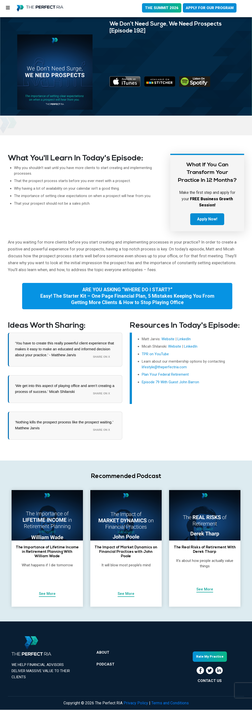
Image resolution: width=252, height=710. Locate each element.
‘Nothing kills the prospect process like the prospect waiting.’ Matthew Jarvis (64, 425)
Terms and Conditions (170, 703)
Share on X (101, 356)
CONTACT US (210, 681)
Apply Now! (207, 219)
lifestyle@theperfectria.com (164, 367)
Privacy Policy (136, 703)
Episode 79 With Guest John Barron (170, 382)
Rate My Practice (209, 657)
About (102, 652)
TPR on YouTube (155, 354)
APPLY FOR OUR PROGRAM (210, 8)
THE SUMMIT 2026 (161, 8)
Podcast (105, 664)
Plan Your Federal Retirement (165, 374)
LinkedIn (184, 339)
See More (47, 593)
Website (168, 339)
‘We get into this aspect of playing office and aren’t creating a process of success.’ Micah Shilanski (64, 389)
